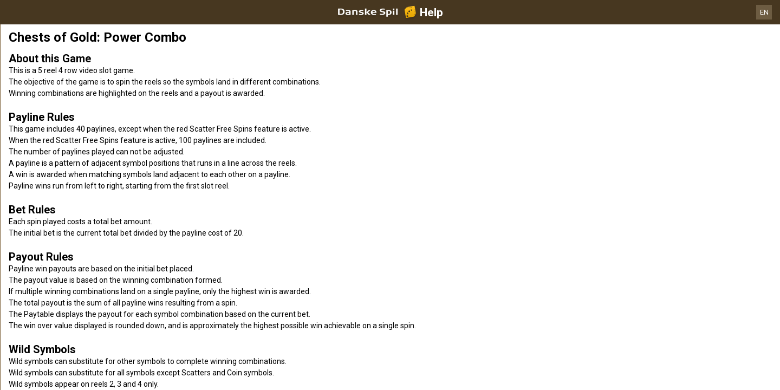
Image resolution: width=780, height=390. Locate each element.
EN (764, 12)
